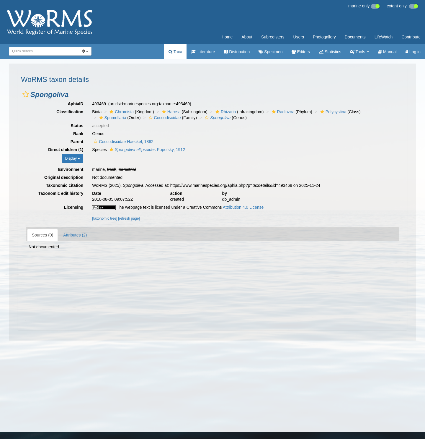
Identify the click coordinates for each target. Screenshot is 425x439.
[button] (25, 94)
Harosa (171, 111)
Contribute (411, 37)
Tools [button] (359, 51)
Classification (69, 111)
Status (77, 125)
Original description (63, 177)
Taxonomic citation (65, 185)
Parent (77, 141)
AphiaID (75, 103)
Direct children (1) (65, 149)
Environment (71, 169)
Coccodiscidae (164, 117)
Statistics (330, 51)
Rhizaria (225, 111)
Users (298, 37)
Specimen (270, 51)
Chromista (121, 111)
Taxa (175, 51)
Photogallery (324, 37)
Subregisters (273, 37)
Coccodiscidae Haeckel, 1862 (122, 141)
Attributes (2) (75, 235)
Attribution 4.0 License (243, 207)
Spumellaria (112, 117)
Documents (355, 37)
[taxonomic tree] (104, 218)
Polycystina (332, 111)
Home (227, 37)
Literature (203, 51)
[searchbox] (42, 51)
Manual (387, 51)
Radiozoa (282, 111)
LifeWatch (384, 37)
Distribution (237, 51)
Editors (301, 51)
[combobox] (44, 51)
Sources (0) (42, 235)
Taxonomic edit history (60, 193)
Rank (78, 133)
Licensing (73, 207)
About (246, 37)
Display (72, 158)
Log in (413, 51)
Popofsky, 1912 (146, 149)
